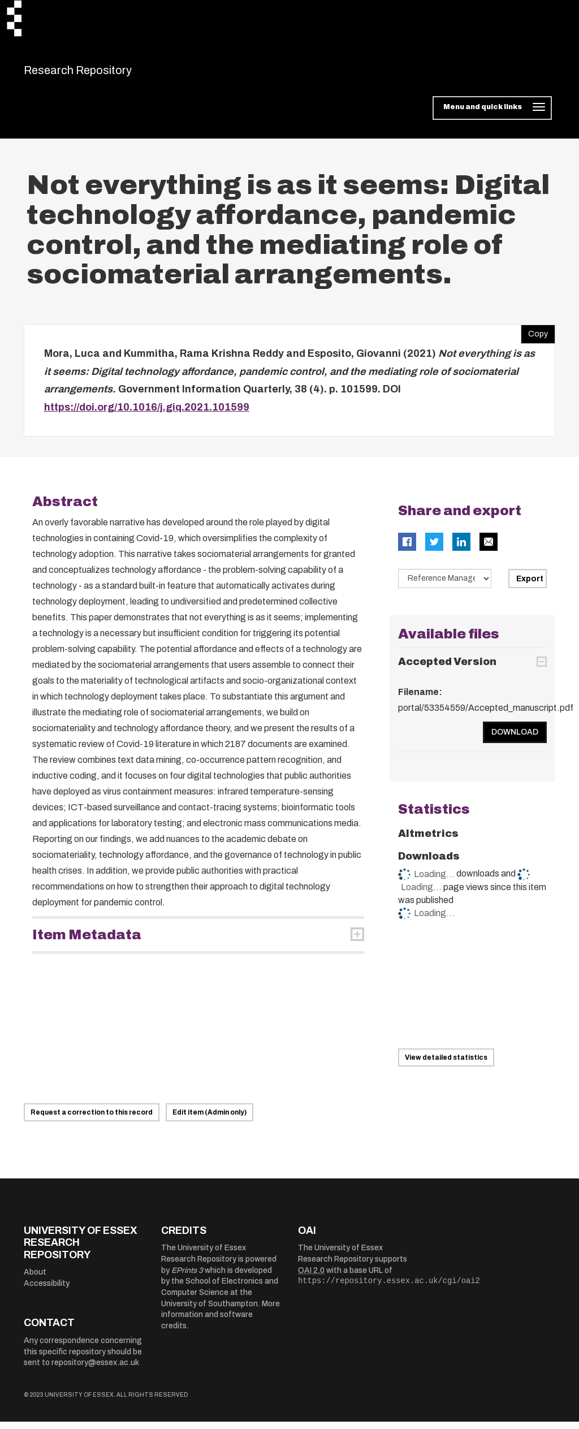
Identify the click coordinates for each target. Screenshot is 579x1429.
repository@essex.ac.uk (95, 1370)
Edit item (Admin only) (209, 1119)
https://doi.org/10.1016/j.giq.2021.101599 (146, 414)
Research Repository (103, 73)
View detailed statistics (446, 1064)
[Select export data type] (445, 585)
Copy (534, 339)
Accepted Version (447, 668)
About (35, 1279)
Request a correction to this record (92, 1119)
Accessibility (47, 1290)
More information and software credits (220, 1321)
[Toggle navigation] (492, 115)
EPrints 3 (187, 1277)
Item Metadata (86, 942)
